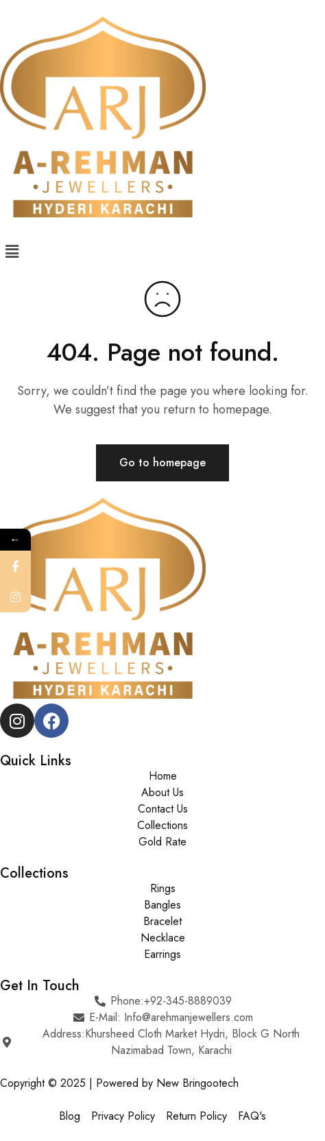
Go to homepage (162, 462)
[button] (162, 251)
